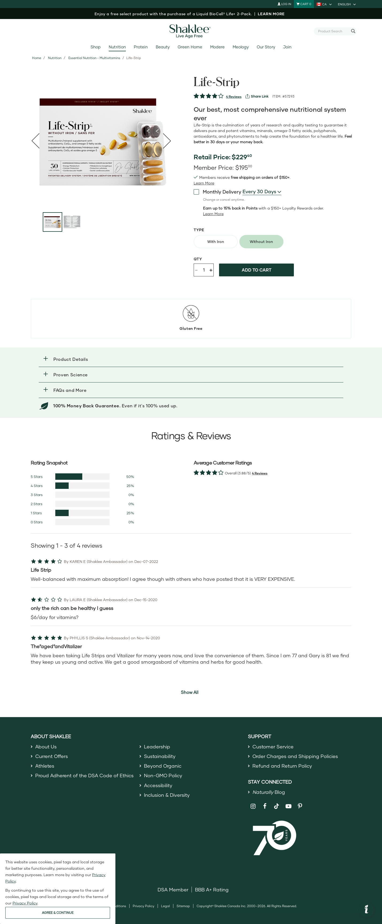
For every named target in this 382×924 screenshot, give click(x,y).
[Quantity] (204, 270)
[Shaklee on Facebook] (265, 806)
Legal (165, 906)
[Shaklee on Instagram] (253, 806)
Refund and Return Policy (282, 766)
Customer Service (273, 746)
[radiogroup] (276, 241)
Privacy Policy (143, 906)
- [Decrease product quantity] (196, 269)
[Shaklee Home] (191, 31)
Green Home (190, 47)
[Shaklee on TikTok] (276, 803)
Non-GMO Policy (163, 775)
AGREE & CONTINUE (57, 913)
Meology (241, 47)
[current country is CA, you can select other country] (324, 4)
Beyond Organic (163, 766)
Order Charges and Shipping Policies (295, 756)
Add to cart (256, 269)
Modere (217, 47)
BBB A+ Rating (212, 889)
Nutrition (117, 47)
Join (287, 47)
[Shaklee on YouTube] (288, 806)
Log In (284, 4)
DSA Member (173, 889)
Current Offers (51, 756)
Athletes (44, 766)
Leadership (157, 746)
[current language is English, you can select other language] (347, 4)
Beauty (163, 47)
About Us (46, 746)
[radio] (216, 241)
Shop (96, 47)
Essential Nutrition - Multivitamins (94, 58)
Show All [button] (189, 692)
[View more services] (257, 96)
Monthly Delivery (217, 191)
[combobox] (333, 31)
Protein (141, 47)
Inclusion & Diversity (167, 795)
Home (36, 58)
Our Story (266, 47)
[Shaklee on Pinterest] (300, 806)
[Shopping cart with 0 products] (304, 4)
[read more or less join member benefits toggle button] (204, 183)
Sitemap (183, 906)
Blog (268, 792)
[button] (191, 359)
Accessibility (158, 785)
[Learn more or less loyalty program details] (213, 213)
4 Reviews (233, 97)
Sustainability (160, 756)
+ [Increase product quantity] (211, 270)
